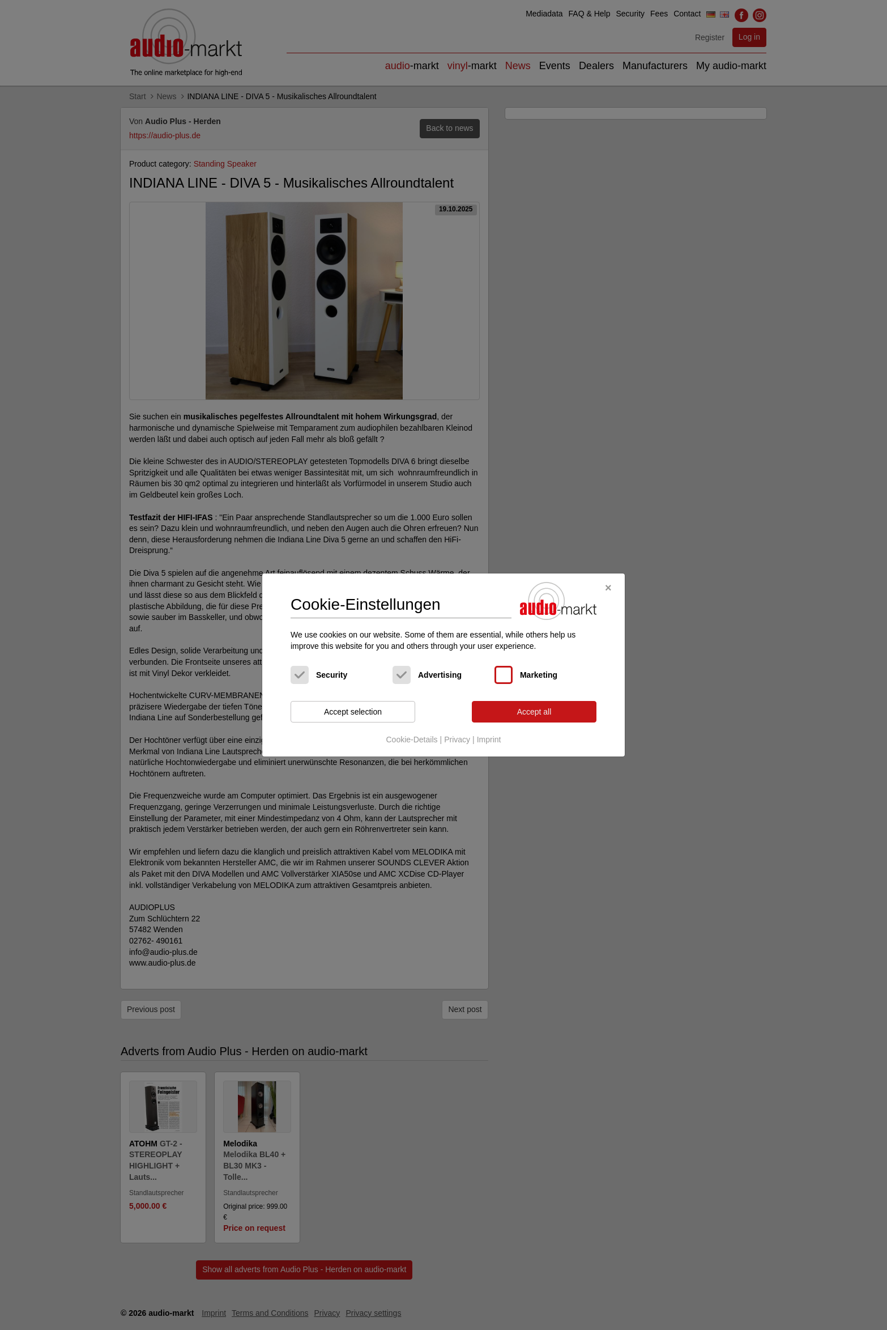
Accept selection (353, 711)
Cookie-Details (411, 739)
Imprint (489, 739)
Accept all (534, 711)
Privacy (457, 739)
